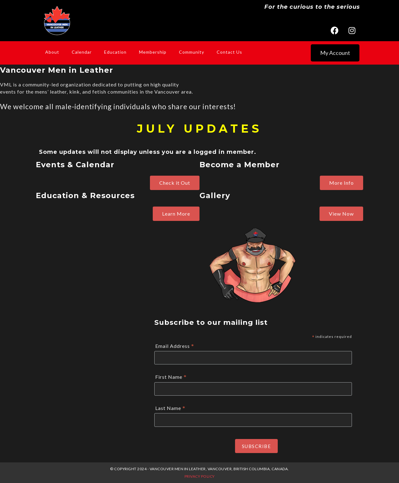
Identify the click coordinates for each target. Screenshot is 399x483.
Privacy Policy (200, 476)
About (52, 52)
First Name (171, 377)
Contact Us (229, 52)
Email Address (174, 346)
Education (115, 52)
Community (191, 52)
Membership (152, 52)
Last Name (170, 408)
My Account (335, 52)
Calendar (82, 52)
